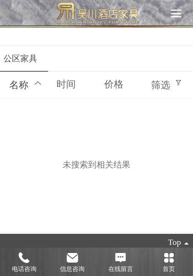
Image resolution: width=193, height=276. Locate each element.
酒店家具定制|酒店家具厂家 (26, 13)
